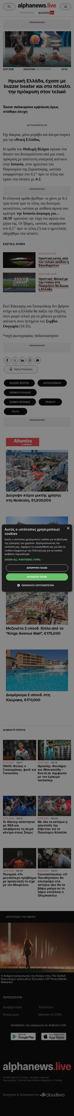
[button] (37, 559)
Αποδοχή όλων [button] (37, 576)
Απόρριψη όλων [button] (37, 567)
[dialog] (37, 558)
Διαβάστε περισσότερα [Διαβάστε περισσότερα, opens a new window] (17, 554)
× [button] (68, 528)
